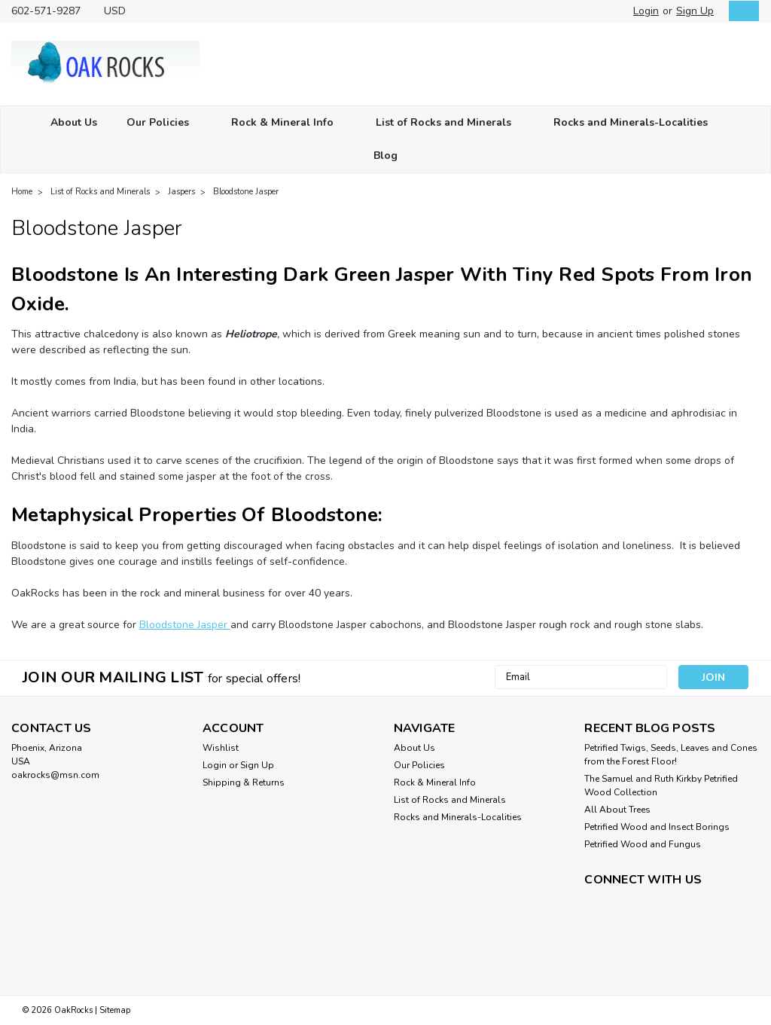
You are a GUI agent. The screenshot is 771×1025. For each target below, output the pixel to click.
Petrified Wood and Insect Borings (657, 827)
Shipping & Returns (244, 782)
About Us (73, 122)
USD (120, 11)
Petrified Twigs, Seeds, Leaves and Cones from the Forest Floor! (670, 754)
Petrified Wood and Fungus (642, 844)
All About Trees (617, 810)
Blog (385, 155)
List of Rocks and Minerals (450, 123)
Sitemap (114, 1010)
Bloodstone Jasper (246, 191)
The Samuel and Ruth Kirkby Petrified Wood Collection (661, 785)
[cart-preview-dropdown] (740, 11)
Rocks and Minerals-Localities (637, 123)
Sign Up (695, 11)
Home (21, 191)
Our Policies (164, 123)
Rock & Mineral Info (288, 123)
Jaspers (181, 191)
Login (646, 11)
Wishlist (221, 748)
